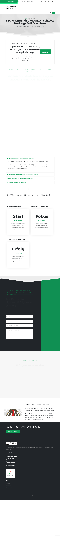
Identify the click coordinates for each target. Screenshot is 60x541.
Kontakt (8, 483)
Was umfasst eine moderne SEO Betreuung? (20, 178)
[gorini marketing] (11, 444)
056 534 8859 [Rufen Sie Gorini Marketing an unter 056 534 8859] (11, 1)
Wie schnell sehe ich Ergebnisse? (16, 182)
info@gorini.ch (11, 462)
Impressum (9, 485)
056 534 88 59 (10, 458)
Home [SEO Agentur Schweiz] (26, 18)
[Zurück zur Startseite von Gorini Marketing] (11, 7)
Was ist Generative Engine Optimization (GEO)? (20, 158)
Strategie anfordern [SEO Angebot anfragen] (45, 52)
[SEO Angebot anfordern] (13, 431)
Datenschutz (9, 487)
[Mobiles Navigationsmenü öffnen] (53, 13)
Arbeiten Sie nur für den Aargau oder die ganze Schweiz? (23, 174)
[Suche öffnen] (50, 13)
